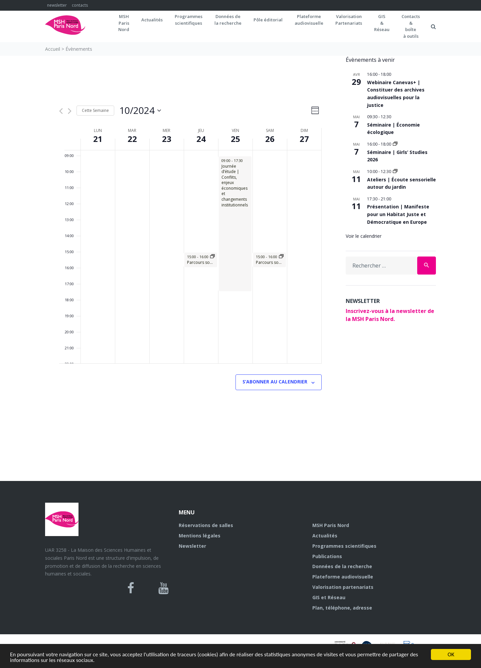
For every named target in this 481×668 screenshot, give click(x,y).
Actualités (152, 20)
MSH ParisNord (123, 22)
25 (235, 138)
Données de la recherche (342, 566)
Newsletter (192, 546)
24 (201, 138)
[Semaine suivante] (69, 111)
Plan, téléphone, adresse (342, 608)
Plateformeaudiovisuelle (309, 19)
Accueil (52, 49)
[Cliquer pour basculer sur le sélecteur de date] (140, 110)
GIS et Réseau (328, 597)
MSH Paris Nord (330, 525)
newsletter (57, 5)
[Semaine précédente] (61, 111)
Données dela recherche (228, 19)
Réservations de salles (206, 525)
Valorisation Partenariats (348, 19)
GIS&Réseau (381, 22)
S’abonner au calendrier (275, 381)
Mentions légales (199, 535)
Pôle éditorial (268, 20)
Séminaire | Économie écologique (393, 129)
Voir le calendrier (363, 236)
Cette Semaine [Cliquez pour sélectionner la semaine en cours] (95, 110)
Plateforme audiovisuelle (342, 576)
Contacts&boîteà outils (411, 26)
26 (270, 138)
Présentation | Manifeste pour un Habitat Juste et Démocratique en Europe (398, 214)
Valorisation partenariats (342, 587)
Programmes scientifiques (188, 19)
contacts (80, 5)
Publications (327, 556)
